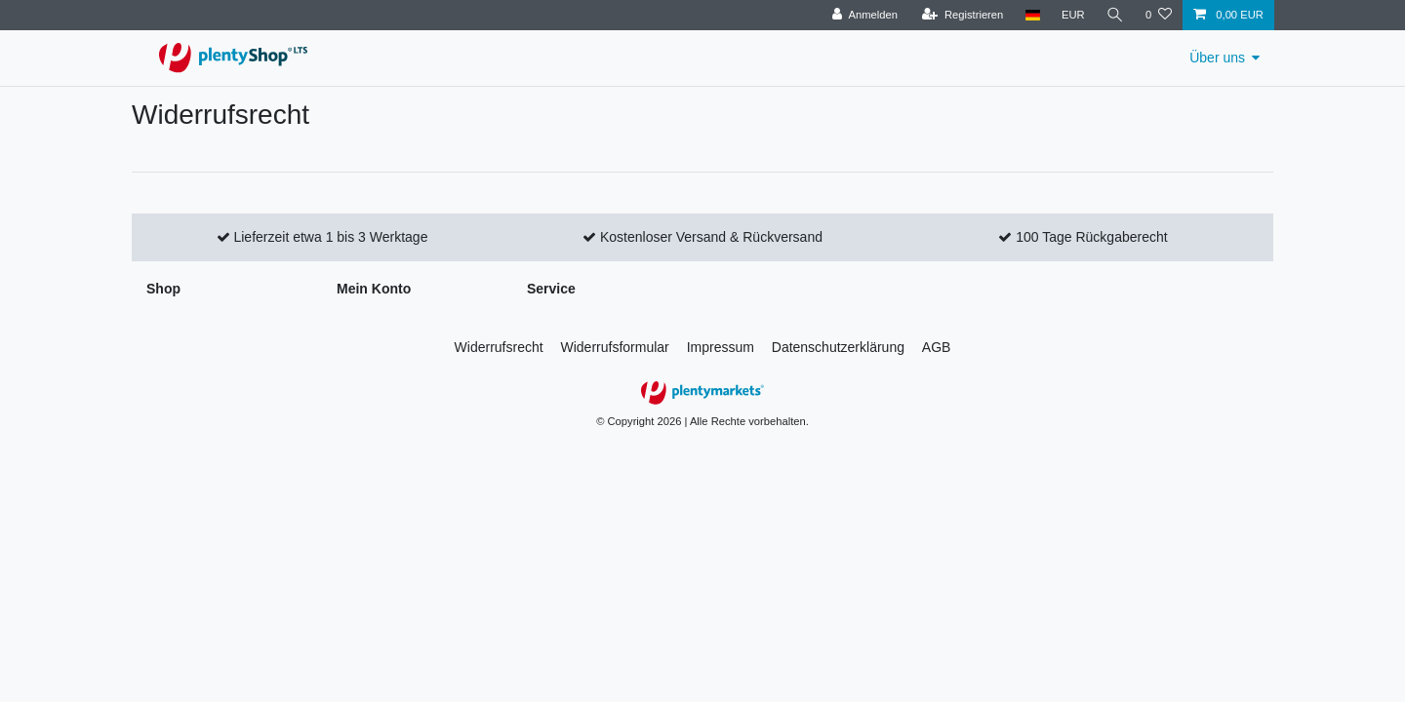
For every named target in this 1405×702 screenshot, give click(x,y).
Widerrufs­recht (499, 347)
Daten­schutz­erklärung (838, 347)
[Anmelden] (865, 15)
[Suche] (1115, 15)
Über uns (1217, 57)
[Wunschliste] (1159, 15)
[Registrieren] (962, 15)
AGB (936, 347)
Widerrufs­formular (615, 347)
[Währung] (1073, 15)
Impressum (720, 347)
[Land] (1032, 15)
